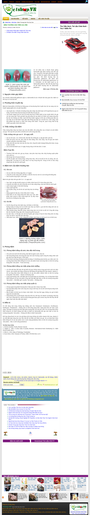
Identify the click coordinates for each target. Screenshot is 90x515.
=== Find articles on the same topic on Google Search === (30, 380)
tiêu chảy (36, 379)
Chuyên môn (15, 18)
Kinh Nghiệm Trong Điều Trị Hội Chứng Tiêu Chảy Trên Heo (84, 496)
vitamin (30, 377)
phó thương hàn (21, 379)
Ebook (33, 18)
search (60, 2)
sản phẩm (24, 377)
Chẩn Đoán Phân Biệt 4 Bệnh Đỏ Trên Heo (18, 30)
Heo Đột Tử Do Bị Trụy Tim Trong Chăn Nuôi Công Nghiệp (63, 496)
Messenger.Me (45, 2)
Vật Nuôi (25, 18)
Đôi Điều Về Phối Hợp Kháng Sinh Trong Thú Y (81, 480)
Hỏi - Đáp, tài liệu (43, 18)
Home (6, 18)
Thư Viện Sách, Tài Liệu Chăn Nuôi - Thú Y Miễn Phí (48, 480)
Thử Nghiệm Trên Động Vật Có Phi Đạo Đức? (15, 488)
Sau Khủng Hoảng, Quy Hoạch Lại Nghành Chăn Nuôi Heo (24, 428)
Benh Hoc (8, 22)
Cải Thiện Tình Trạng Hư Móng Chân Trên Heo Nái (42, 496)
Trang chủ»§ (4, 22)
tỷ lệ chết (13, 377)
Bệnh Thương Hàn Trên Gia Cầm (15, 25)
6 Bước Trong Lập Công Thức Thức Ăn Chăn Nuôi (22, 424)
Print (57, 27)
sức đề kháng (49, 377)
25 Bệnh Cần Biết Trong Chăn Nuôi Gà (17, 32)
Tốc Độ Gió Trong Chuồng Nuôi (15, 479)
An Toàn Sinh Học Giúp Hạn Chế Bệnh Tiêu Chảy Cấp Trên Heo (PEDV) (27, 423)
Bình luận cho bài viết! (47, 27)
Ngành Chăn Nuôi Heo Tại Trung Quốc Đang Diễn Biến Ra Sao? (25, 412)
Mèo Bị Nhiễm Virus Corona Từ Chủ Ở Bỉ (19, 409)
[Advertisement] (63, 8)
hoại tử (35, 377)
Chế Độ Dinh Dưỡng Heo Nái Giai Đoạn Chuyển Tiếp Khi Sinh (25, 411)
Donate (18, 2)
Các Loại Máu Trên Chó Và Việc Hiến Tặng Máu (21, 407)
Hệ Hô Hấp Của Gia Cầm (81, 486)
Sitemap (53, 2)
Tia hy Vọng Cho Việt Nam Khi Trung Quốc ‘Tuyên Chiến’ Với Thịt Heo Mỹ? (28, 414)
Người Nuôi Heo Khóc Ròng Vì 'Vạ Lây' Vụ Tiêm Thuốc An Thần (25, 421)
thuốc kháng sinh (12, 379)
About (6, 2)
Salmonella (41, 377)
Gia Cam (14, 22)
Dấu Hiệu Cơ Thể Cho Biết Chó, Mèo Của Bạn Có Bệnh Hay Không (26, 426)
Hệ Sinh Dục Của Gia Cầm (32, 478)
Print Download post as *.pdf (47, 384)
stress (18, 377)
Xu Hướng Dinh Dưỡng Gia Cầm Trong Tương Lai (22, 416)
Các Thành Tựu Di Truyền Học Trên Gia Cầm (65, 480)
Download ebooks (27, 2)
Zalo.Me (37, 2)
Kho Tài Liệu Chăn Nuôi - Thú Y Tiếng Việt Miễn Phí (32, 488)
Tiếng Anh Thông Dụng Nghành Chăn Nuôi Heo (65, 488)
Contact (11, 2)
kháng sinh (30, 379)
